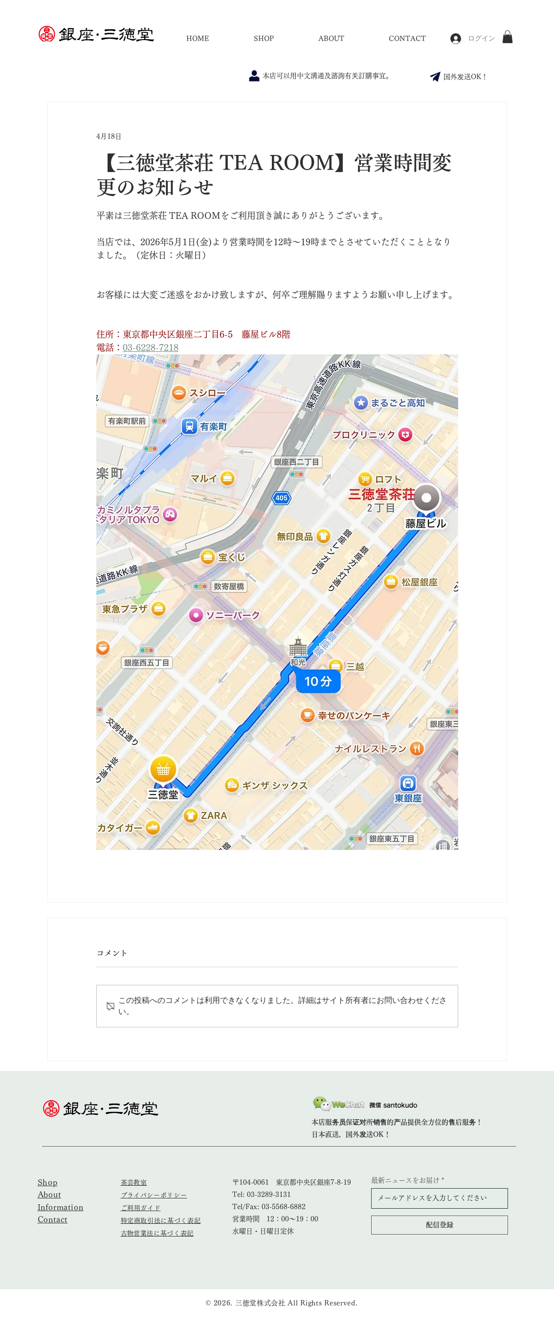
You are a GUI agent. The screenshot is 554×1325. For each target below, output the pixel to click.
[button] (507, 36)
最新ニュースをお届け (405, 1180)
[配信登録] (439, 1225)
